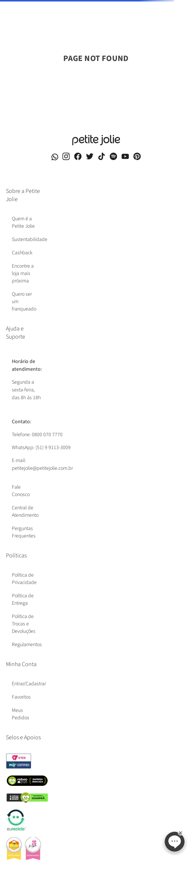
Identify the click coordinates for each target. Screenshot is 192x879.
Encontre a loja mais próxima (23, 273)
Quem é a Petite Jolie (23, 222)
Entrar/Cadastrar (29, 684)
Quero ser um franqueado (24, 302)
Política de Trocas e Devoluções (24, 624)
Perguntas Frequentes (24, 532)
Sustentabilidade (29, 239)
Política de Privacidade (24, 578)
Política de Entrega (23, 599)
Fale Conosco (21, 490)
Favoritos (21, 697)
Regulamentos (27, 644)
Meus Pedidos (20, 714)
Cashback (22, 253)
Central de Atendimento (25, 511)
